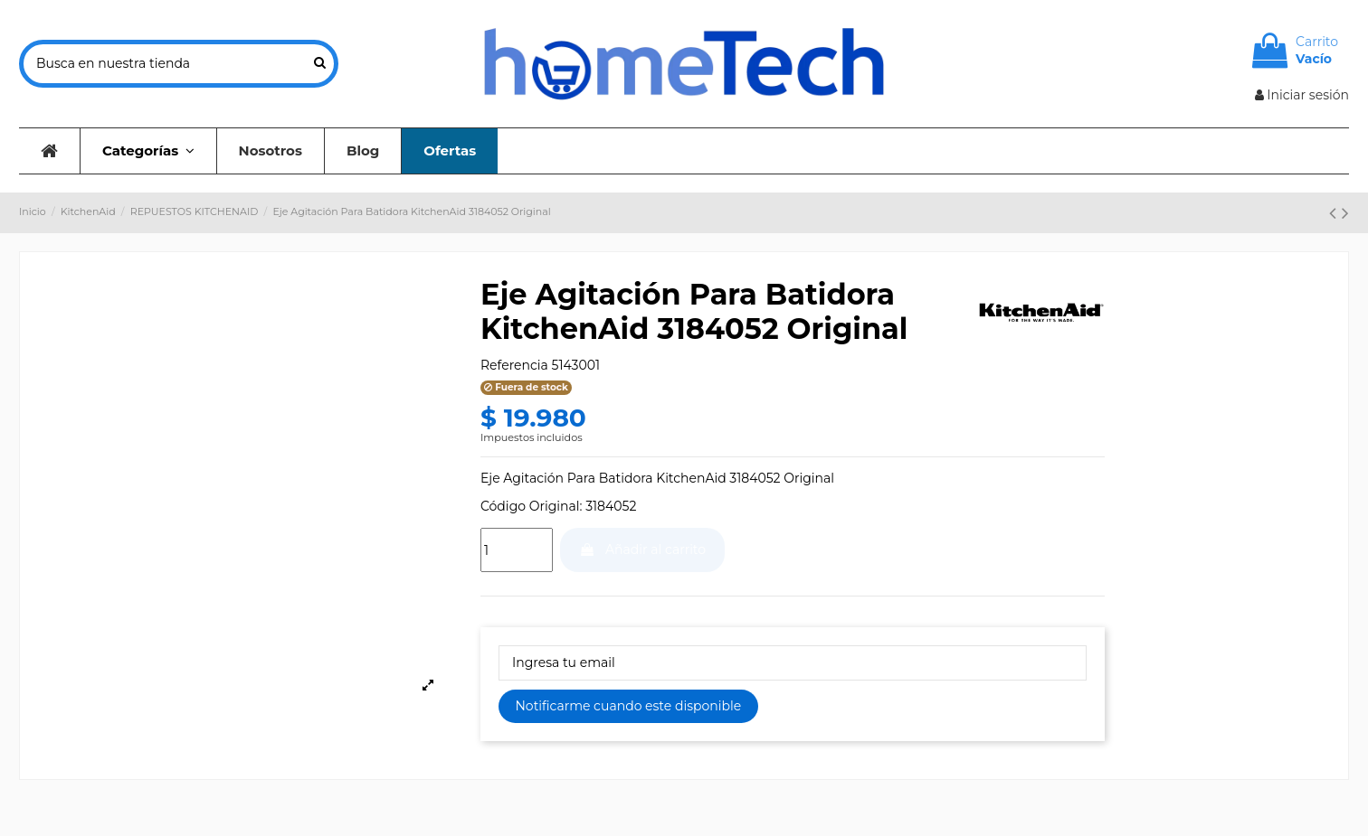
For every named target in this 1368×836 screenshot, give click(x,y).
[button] (148, 151)
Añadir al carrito (642, 549)
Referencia (514, 365)
